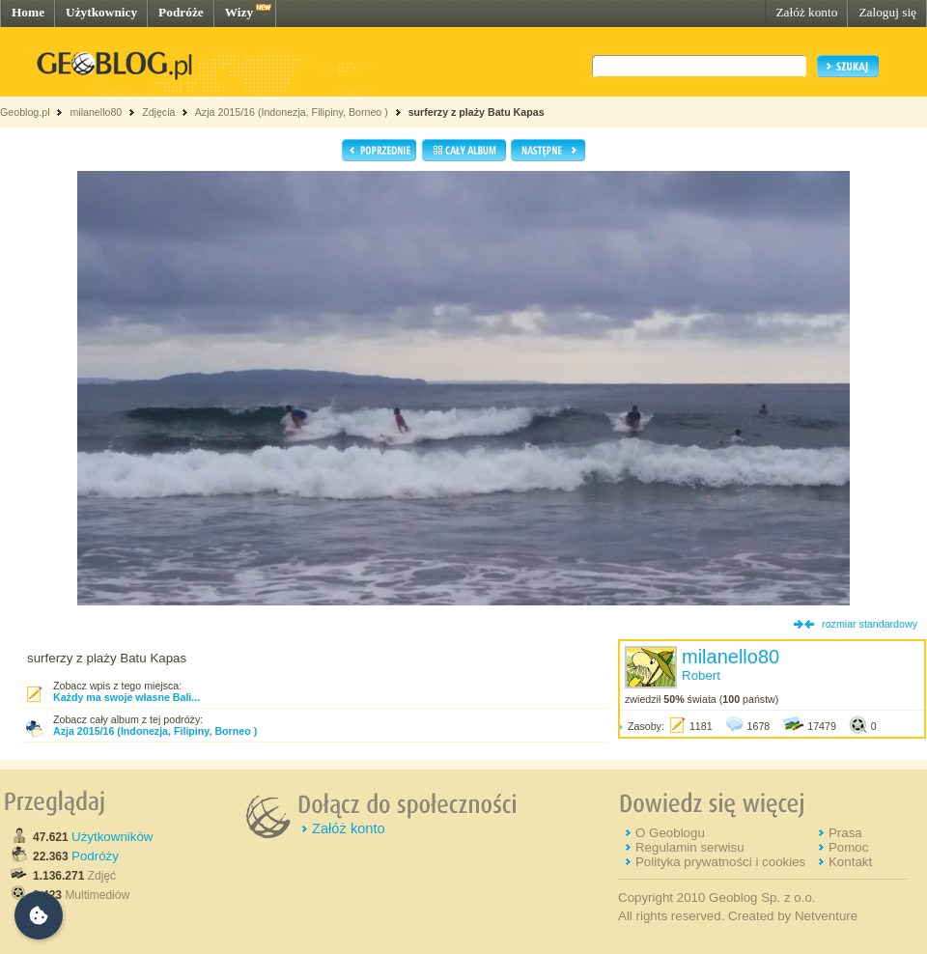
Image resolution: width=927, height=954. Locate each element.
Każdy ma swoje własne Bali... (126, 697)
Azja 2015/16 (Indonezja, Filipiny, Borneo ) (291, 112)
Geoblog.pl (25, 112)
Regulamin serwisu (689, 847)
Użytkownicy (101, 12)
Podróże (181, 12)
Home (28, 12)
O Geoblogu (670, 833)
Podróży (95, 856)
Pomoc (848, 847)
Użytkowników (112, 836)
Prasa (845, 833)
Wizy (239, 12)
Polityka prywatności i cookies (720, 862)
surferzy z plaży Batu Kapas (476, 112)
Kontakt (850, 862)
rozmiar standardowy (869, 624)
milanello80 (96, 112)
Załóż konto (806, 12)
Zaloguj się (887, 12)
